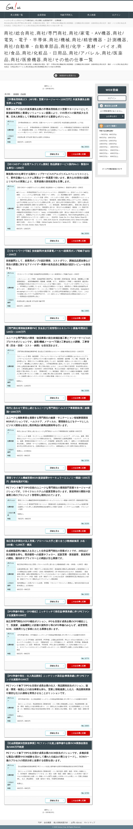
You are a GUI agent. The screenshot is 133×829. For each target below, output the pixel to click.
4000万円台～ (115, 153)
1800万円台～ (115, 147)
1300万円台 (103, 144)
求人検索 (91, 15)
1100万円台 (103, 141)
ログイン (116, 15)
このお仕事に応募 (78, 154)
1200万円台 (113, 141)
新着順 (16, 94)
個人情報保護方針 (61, 822)
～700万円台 (103, 134)
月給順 (23, 94)
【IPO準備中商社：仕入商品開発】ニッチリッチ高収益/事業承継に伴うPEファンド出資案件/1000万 (47, 678)
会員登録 (41, 15)
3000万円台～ (104, 153)
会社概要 (47, 822)
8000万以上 (114, 156)
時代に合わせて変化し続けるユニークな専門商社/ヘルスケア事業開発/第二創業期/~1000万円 (47, 410)
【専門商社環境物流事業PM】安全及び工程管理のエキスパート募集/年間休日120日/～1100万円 (47, 330)
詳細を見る (54, 154)
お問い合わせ (76, 822)
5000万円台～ (104, 156)
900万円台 (103, 138)
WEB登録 (112, 90)
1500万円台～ (104, 147)
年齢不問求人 (66, 15)
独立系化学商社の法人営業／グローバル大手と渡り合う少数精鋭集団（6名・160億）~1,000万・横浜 (46, 543)
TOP (40, 822)
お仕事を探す (111, 116)
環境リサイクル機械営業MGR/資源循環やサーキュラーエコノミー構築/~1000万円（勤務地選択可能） (48, 480)
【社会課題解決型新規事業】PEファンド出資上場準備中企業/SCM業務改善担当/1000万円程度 (47, 745)
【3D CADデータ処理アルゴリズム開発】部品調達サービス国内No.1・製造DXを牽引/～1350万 (47, 166)
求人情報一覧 (16, 15)
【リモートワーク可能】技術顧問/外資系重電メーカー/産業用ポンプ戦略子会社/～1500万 (48, 253)
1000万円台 (112, 138)
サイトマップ (89, 822)
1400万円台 (113, 144)
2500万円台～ (115, 150)
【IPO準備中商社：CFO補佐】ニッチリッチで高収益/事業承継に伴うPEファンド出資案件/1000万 (47, 613)
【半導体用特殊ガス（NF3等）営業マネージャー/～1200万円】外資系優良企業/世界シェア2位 (48, 101)
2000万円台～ (104, 150)
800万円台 (113, 134)
